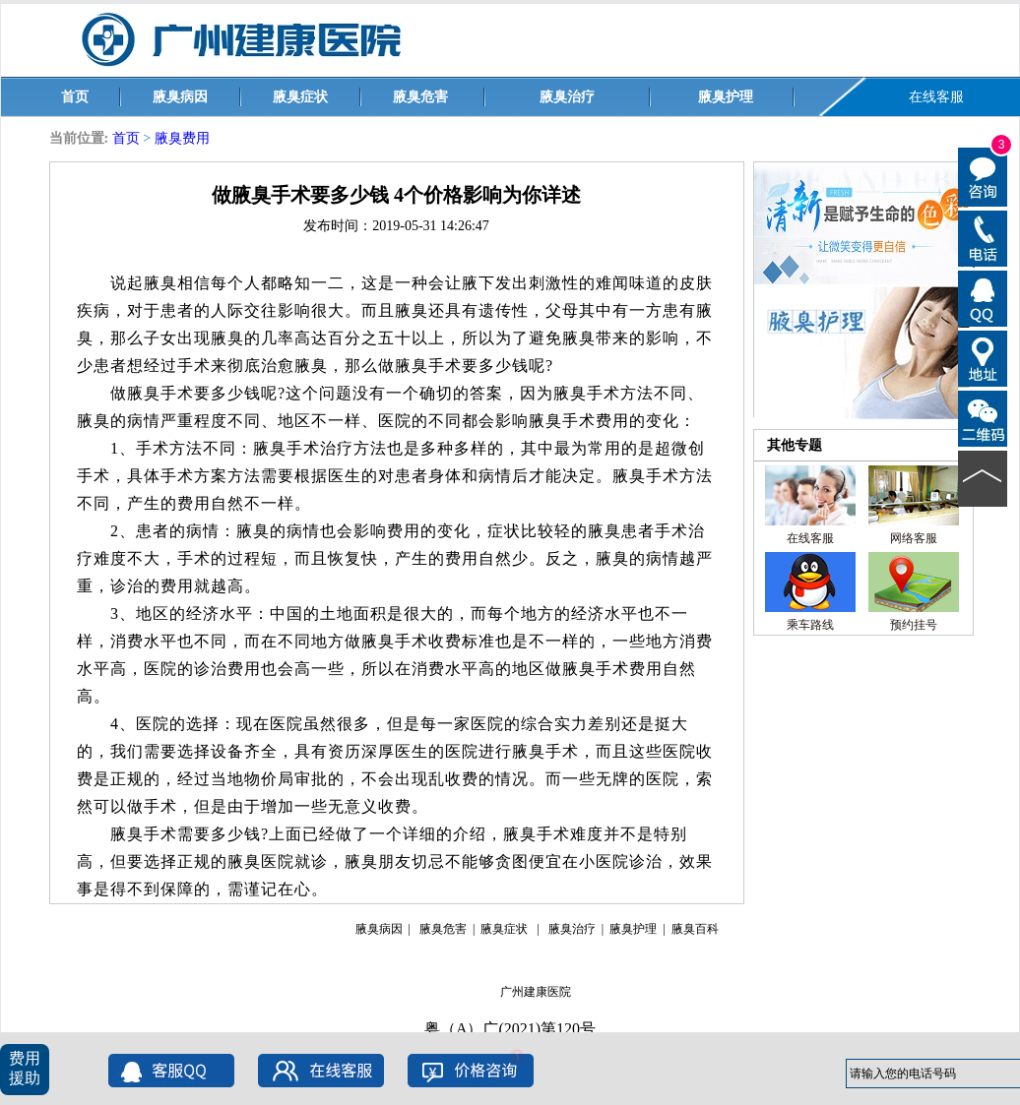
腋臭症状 (300, 97)
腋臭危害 (420, 97)
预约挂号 (913, 625)
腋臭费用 (182, 138)
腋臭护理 (725, 97)
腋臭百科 (695, 929)
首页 (75, 97)
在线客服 (936, 97)
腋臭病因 (180, 97)
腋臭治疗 (567, 97)
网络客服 (913, 538)
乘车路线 (810, 625)
